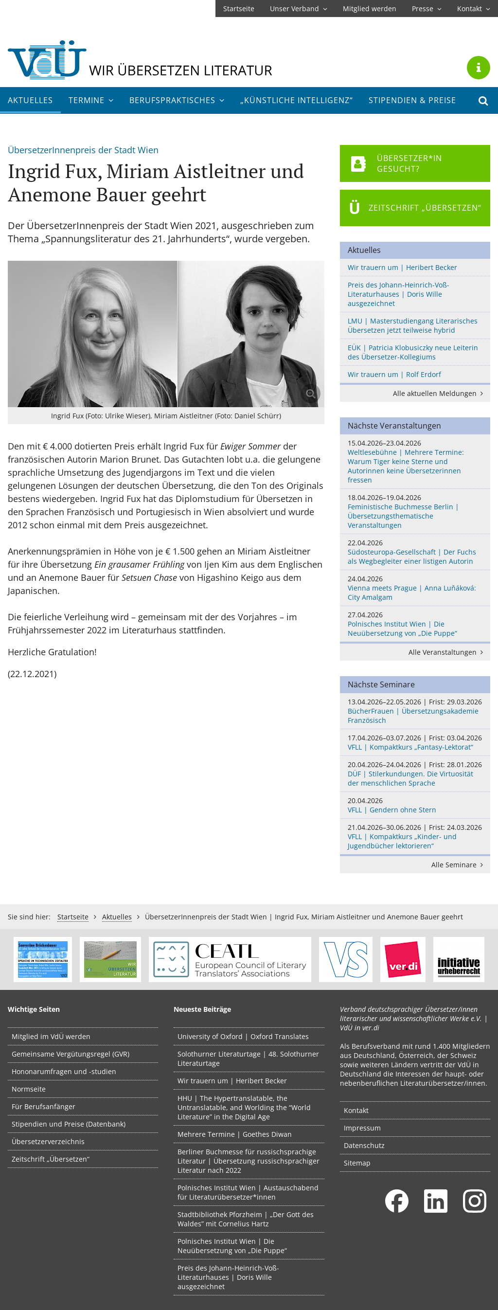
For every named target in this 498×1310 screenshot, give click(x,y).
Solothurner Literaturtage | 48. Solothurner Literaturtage (248, 1058)
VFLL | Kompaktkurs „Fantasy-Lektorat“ (415, 742)
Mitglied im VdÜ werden (51, 1036)
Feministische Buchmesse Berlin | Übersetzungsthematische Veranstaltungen (415, 511)
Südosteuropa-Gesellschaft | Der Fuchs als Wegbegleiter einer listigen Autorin (415, 552)
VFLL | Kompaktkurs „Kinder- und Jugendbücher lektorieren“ (415, 836)
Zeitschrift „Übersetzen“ (50, 1159)
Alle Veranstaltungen (447, 652)
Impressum (362, 1127)
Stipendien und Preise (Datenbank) (68, 1124)
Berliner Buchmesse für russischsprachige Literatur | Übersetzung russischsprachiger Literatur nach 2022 (249, 1161)
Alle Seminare (458, 864)
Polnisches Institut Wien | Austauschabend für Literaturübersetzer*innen (248, 1192)
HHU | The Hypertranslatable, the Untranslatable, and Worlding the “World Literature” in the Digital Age (244, 1107)
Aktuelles (30, 100)
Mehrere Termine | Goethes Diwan (235, 1134)
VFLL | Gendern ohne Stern (415, 805)
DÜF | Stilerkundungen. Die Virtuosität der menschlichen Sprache (415, 774)
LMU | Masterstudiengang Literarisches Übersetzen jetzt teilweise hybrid (413, 325)
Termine (91, 100)
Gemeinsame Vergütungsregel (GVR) (70, 1054)
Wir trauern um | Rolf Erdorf (394, 374)
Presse (427, 8)
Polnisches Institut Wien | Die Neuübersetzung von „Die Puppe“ (415, 624)
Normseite (29, 1089)
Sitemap (357, 1162)
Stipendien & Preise (412, 100)
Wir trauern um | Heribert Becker (402, 267)
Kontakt (473, 8)
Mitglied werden (369, 8)
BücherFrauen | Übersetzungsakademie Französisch (415, 711)
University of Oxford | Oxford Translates (243, 1036)
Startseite (238, 8)
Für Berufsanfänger (43, 1106)
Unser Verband (298, 8)
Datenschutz (364, 1145)
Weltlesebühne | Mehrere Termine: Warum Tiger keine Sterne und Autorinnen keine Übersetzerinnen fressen (415, 461)
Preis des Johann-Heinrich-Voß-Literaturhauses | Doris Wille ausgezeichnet (398, 294)
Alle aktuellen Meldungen (439, 393)
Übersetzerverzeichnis (48, 1141)
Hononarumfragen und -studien (64, 1071)
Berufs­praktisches (177, 100)
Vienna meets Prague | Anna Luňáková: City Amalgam (415, 588)
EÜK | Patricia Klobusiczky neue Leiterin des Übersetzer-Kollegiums (413, 352)
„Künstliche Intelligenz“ (296, 100)
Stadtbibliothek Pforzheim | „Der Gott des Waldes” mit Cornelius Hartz (246, 1219)
